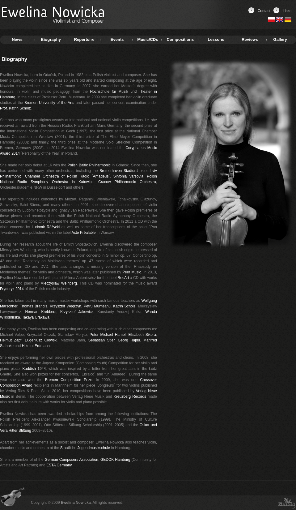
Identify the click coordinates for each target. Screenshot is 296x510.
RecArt (123, 278)
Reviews (250, 39)
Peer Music (131, 272)
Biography (51, 39)
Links (287, 11)
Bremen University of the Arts (49, 103)
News (17, 39)
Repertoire (84, 39)
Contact (264, 11)
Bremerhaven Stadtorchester (123, 171)
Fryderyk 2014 (12, 289)
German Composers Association (71, 459)
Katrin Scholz (124, 306)
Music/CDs (147, 39)
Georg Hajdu (129, 340)
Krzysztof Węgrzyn (65, 306)
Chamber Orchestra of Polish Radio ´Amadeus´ (67, 176)
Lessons (216, 39)
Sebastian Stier (101, 340)
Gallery (280, 39)
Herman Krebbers (40, 312)
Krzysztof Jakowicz (76, 312)
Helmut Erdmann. (36, 346)
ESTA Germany (59, 465)
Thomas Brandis (33, 306)
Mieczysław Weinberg (58, 283)
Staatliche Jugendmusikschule (85, 448)
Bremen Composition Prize (68, 380)
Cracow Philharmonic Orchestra (127, 182)
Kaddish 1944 (34, 368)
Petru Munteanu (97, 306)
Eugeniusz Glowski (41, 340)
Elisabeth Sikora (142, 334)
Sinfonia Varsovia (128, 176)
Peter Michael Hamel (107, 334)
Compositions (180, 39)
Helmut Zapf (10, 340)
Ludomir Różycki (46, 227)
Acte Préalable (83, 232)
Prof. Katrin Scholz (15, 108)
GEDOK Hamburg (115, 459)
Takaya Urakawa (35, 317)
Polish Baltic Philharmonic (88, 165)
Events (117, 39)
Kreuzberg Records (130, 396)
